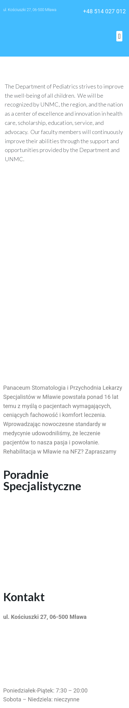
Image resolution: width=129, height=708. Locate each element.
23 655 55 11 (19, 664)
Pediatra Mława (23, 515)
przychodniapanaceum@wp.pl (41, 638)
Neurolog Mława (24, 564)
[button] (119, 36)
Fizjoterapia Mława (27, 546)
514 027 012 (19, 651)
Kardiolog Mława (24, 555)
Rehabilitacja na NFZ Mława (38, 524)
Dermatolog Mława (27, 506)
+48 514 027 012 (104, 11)
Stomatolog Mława (27, 537)
